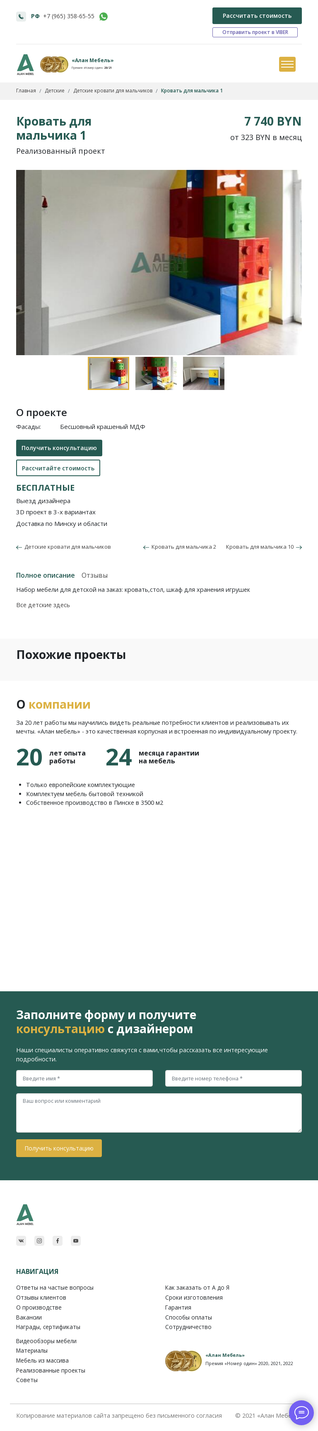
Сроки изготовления (194, 1297)
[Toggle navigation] (287, 64)
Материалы (32, 1350)
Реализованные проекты (50, 1370)
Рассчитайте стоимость (58, 468)
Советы (27, 1380)
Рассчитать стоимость (257, 15)
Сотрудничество (188, 1327)
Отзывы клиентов (41, 1297)
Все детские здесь (43, 605)
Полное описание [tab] (45, 575)
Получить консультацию (59, 448)
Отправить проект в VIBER (255, 32)
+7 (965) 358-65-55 (68, 16)
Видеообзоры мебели (46, 1341)
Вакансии (29, 1317)
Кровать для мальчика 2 (179, 546)
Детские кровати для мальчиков (66, 546)
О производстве (39, 1307)
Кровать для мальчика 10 (264, 546)
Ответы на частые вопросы (55, 1287)
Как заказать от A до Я (197, 1287)
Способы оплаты (188, 1317)
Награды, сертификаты (48, 1327)
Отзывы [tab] (95, 575)
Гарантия (178, 1307)
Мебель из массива (42, 1360)
